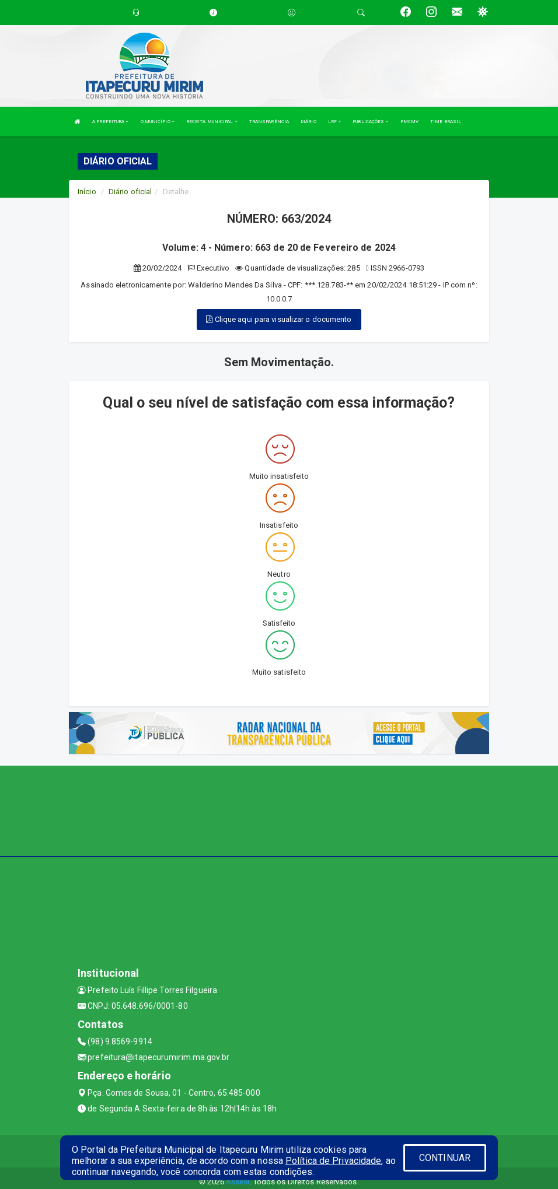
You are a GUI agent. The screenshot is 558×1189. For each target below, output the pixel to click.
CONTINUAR (444, 1157)
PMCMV (409, 121)
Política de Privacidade (333, 1160)
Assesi (238, 1181)
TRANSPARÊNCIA (269, 121)
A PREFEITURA (110, 121)
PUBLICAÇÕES (370, 121)
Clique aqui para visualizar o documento (278, 319)
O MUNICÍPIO (158, 121)
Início (87, 191)
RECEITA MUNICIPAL (212, 121)
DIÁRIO (308, 121)
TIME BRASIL (445, 121)
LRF (334, 121)
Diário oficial (130, 191)
